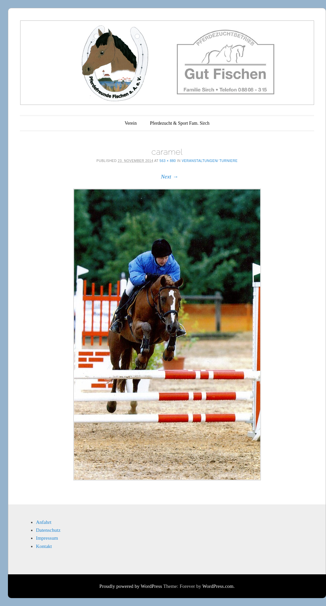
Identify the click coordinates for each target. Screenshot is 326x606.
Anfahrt (44, 522)
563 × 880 (168, 161)
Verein (131, 123)
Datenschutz (48, 530)
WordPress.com (217, 586)
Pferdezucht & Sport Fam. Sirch (179, 123)
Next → (169, 177)
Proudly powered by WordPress (130, 586)
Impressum (47, 538)
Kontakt (44, 546)
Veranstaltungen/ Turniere (209, 161)
